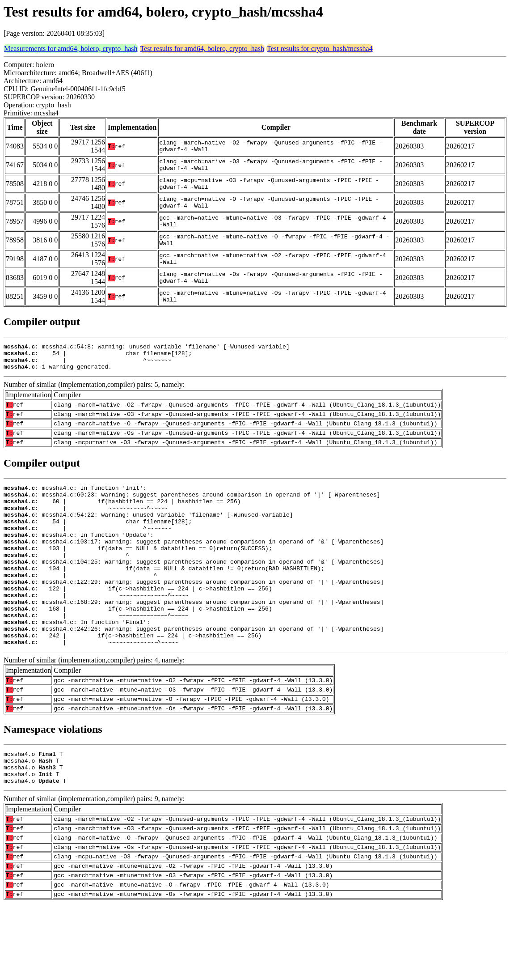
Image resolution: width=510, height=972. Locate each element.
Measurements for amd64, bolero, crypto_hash (71, 48)
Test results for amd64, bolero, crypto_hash (202, 48)
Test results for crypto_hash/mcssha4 (320, 48)
